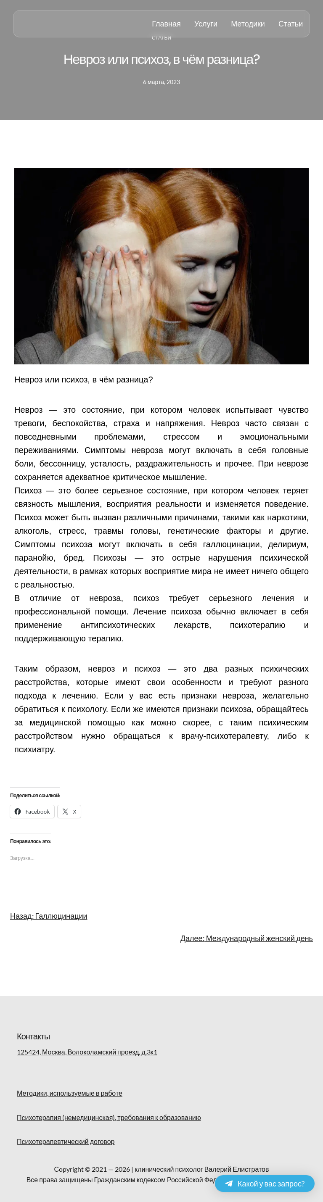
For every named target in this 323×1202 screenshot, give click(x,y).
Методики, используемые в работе (69, 1093)
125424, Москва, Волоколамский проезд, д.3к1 (87, 1052)
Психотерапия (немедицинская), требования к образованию (109, 1117)
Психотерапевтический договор (65, 1141)
